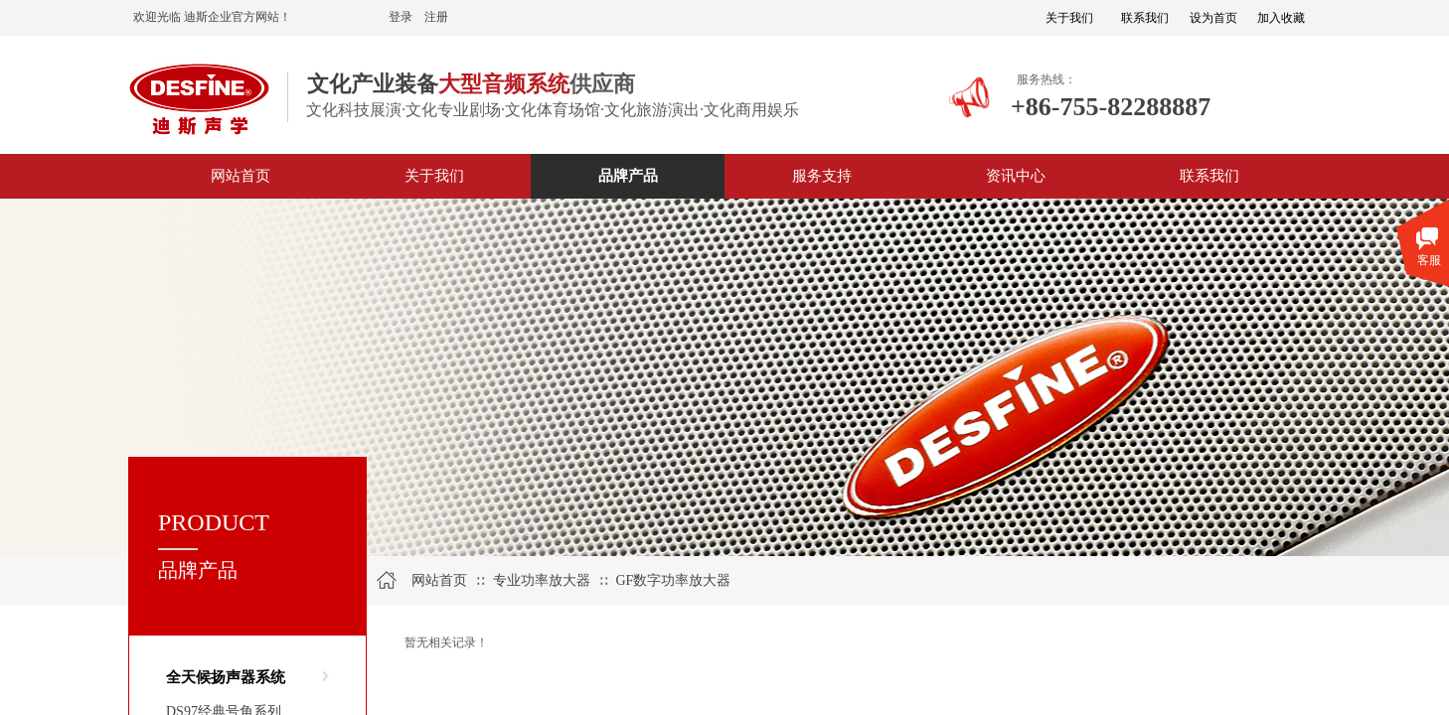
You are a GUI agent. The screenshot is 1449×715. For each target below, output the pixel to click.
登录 (400, 17)
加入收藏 (1281, 18)
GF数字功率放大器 (672, 580)
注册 (436, 17)
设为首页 (1213, 18)
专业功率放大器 (541, 580)
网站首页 (439, 580)
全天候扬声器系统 (225, 677)
